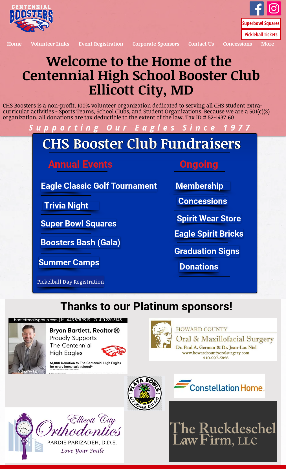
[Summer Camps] (69, 262)
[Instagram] (274, 8)
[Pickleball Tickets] (261, 34)
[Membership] (202, 185)
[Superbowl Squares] (261, 23)
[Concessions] (202, 201)
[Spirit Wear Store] (209, 218)
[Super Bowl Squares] (78, 223)
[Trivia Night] (71, 205)
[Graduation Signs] (206, 251)
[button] (61, 186)
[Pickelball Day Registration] (70, 281)
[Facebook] (257, 8)
